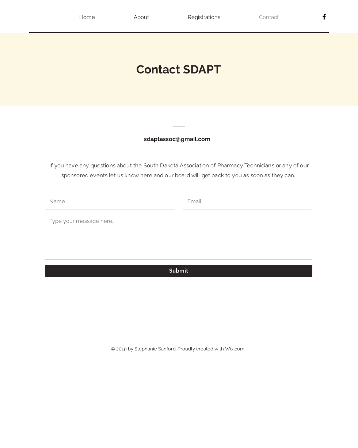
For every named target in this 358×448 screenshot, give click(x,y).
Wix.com (234, 349)
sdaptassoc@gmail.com (177, 139)
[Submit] (178, 271)
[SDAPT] (324, 16)
